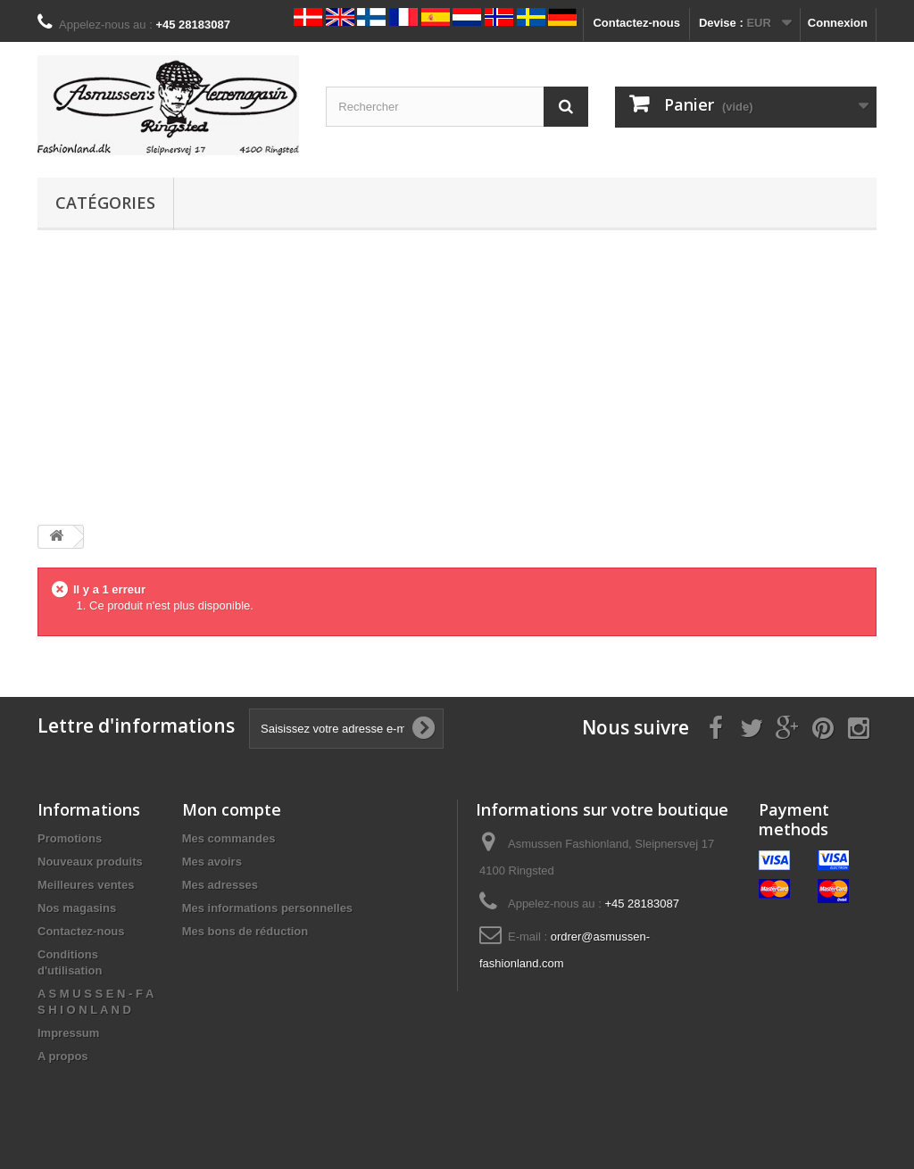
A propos (62, 1056)
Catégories (105, 202)
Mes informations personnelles (267, 908)
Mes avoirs (212, 861)
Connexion (838, 22)
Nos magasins (76, 908)
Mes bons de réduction (245, 931)
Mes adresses (220, 884)
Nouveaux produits (90, 861)
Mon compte (231, 809)
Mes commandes (229, 838)
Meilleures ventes (85, 884)
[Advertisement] (457, 377)
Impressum (68, 1033)
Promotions (69, 838)
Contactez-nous (636, 22)
